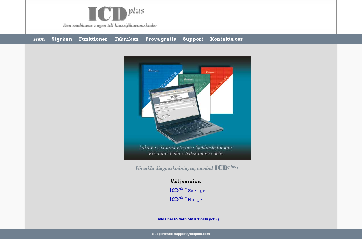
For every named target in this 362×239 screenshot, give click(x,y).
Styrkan (61, 39)
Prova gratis (160, 39)
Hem (39, 39)
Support (193, 39)
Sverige (187, 190)
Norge (185, 199)
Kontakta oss (226, 39)
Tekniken (126, 39)
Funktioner (93, 39)
